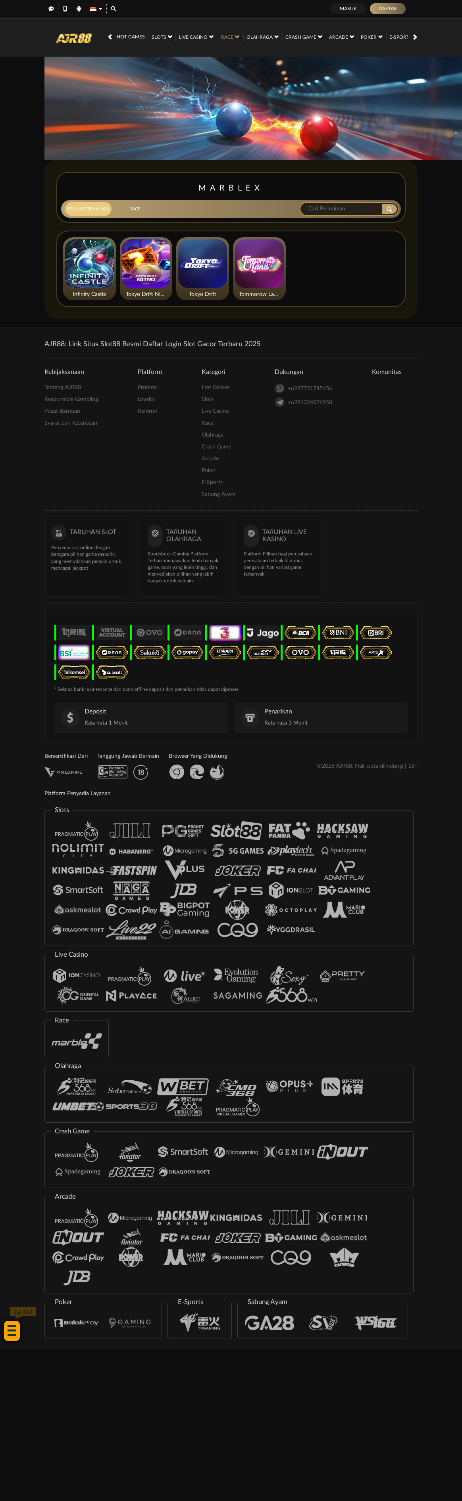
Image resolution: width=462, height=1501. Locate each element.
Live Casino (196, 37)
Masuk (348, 8)
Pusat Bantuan (62, 411)
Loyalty (146, 399)
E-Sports (403, 37)
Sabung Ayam (218, 494)
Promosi (148, 387)
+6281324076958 (303, 402)
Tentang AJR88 (62, 387)
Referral (147, 411)
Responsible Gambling (71, 399)
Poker (372, 37)
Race (230, 37)
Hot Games (131, 36)
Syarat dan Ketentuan (70, 423)
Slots (162, 37)
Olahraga (262, 37)
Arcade (341, 37)
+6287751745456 (303, 388)
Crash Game (303, 37)
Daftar (388, 8)
